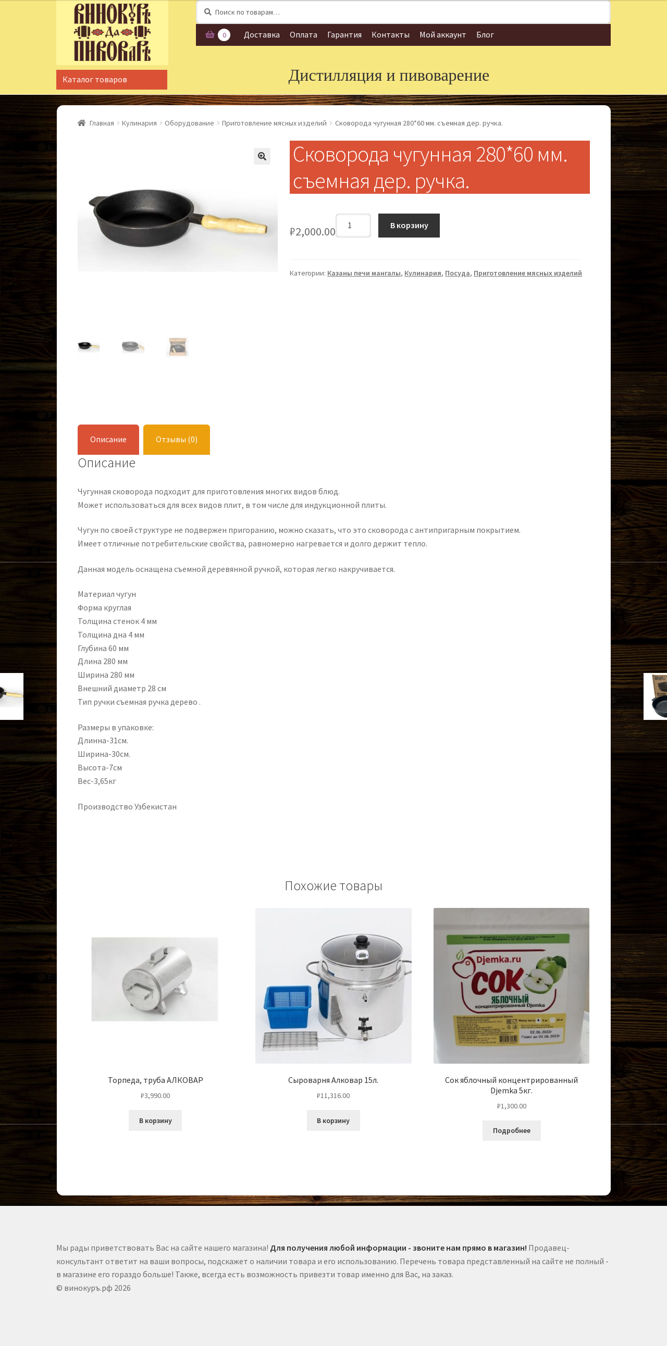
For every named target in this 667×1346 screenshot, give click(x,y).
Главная (102, 123)
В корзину (409, 225)
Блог (485, 34)
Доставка (262, 34)
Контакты (391, 34)
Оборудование (189, 123)
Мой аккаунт (442, 34)
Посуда (457, 273)
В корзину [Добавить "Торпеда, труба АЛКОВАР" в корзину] (155, 1119)
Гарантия (344, 34)
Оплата (303, 34)
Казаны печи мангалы (364, 273)
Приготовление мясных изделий (274, 123)
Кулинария (139, 123)
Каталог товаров (95, 79)
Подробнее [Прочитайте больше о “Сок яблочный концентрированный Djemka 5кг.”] (511, 1128)
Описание (108, 437)
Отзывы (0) (176, 437)
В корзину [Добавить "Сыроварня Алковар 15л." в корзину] (333, 1119)
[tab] (108, 438)
